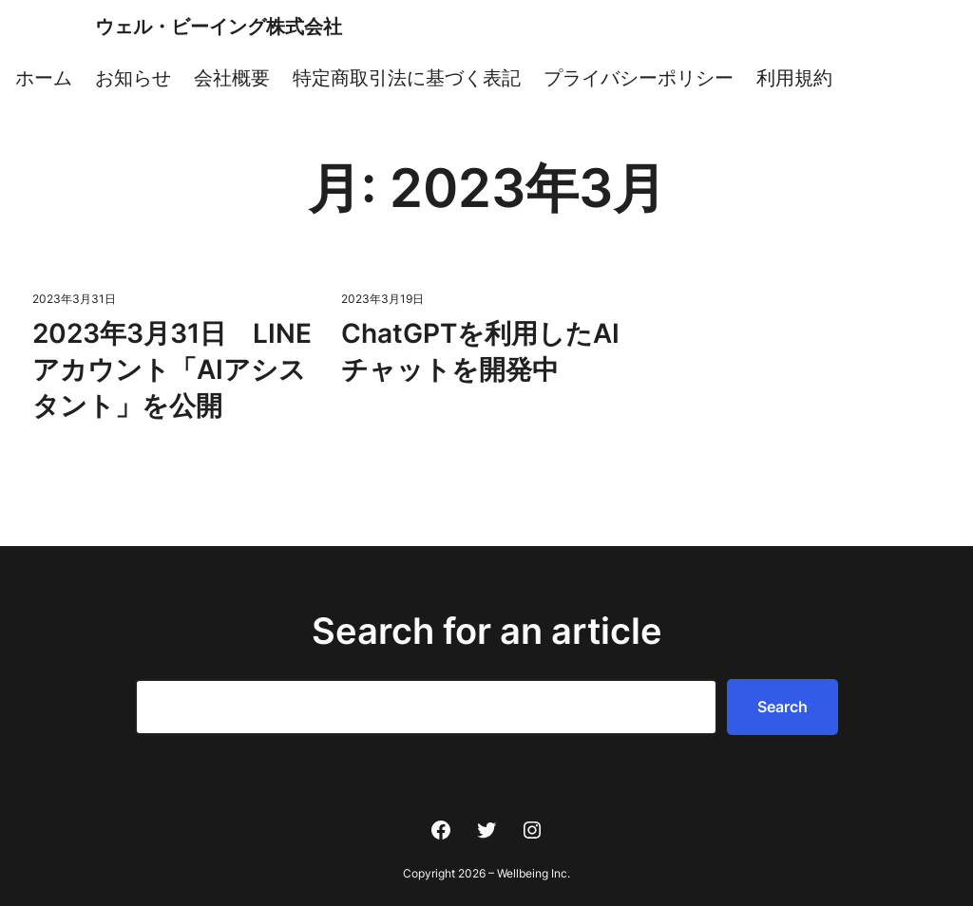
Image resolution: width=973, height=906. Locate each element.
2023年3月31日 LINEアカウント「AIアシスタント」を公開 (172, 369)
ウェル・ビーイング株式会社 (218, 26)
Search (782, 706)
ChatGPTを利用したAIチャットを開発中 (480, 351)
